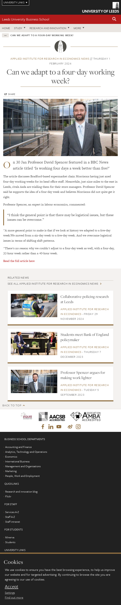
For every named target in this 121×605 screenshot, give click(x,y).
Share (11, 94)
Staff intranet (12, 522)
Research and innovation (48, 28)
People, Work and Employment (22, 476)
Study (18, 28)
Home (6, 28)
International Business (17, 461)
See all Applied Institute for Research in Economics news (53, 283)
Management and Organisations (23, 466)
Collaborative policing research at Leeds (85, 299)
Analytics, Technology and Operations (26, 452)
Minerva (9, 537)
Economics (11, 457)
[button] (114, 19)
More (77, 28)
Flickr (8, 496)
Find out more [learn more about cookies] (14, 597)
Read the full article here (19, 261)
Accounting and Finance (18, 447)
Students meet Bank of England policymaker (85, 337)
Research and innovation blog (21, 492)
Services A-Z (12, 512)
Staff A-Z (10, 517)
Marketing (11, 471)
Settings (10, 592)
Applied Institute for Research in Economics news (49, 58)
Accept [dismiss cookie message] (11, 586)
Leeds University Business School (25, 19)
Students (10, 542)
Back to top (11, 405)
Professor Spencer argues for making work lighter (83, 375)
